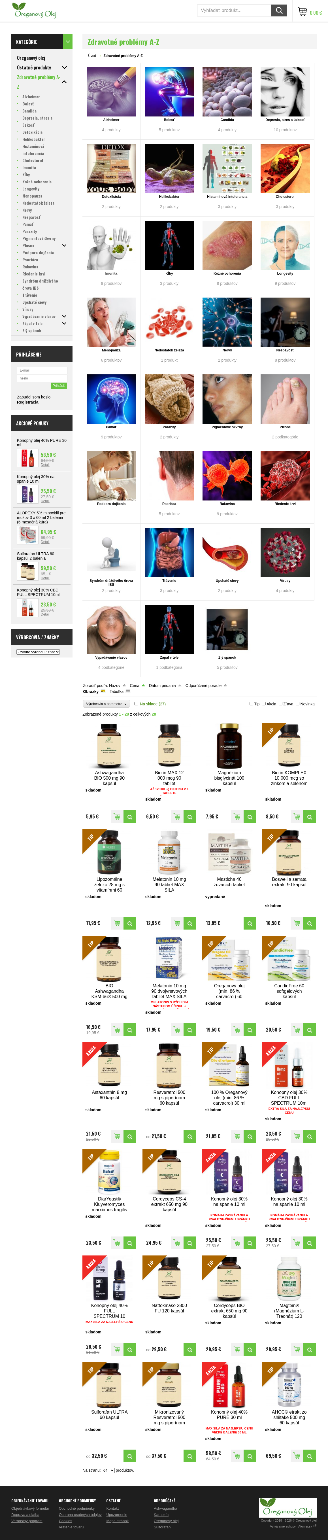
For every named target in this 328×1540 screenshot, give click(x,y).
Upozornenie (116, 1515)
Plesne (285, 427)
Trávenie (169, 581)
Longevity (285, 273)
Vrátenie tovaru (71, 1527)
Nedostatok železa (169, 350)
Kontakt (112, 1508)
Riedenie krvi (285, 504)
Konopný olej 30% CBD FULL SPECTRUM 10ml (38, 592)
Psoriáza (169, 504)
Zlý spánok (227, 657)
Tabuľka (116, 691)
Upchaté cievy (227, 581)
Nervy (227, 350)
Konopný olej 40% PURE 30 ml (42, 442)
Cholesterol (285, 197)
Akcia (271, 704)
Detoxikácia (111, 197)
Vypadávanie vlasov (111, 657)
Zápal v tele (169, 657)
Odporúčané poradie (204, 685)
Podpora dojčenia (111, 504)
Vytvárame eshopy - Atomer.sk (293, 1526)
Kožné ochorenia (227, 273)
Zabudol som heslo (33, 397)
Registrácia (27, 402)
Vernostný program (26, 1521)
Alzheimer (111, 120)
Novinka (307, 704)
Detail (45, 465)
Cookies (65, 1521)
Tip (256, 704)
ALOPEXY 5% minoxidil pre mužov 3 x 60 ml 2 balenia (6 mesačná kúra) (41, 517)
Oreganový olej (166, 1521)
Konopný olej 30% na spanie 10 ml (35, 478)
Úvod (92, 56)
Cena (134, 685)
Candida (227, 120)
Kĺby (169, 273)
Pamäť (111, 427)
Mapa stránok (117, 1521)
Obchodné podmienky (77, 1508)
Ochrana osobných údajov (80, 1515)
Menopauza (111, 350)
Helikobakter (169, 197)
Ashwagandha (165, 1508)
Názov (114, 685)
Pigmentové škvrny (227, 427)
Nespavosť (285, 350)
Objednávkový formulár (30, 1508)
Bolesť (169, 120)
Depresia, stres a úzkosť (285, 120)
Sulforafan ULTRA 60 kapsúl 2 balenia (35, 556)
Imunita (111, 273)
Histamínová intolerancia (227, 197)
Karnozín (161, 1515)
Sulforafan (162, 1527)
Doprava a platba (25, 1515)
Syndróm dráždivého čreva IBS (111, 583)
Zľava (288, 704)
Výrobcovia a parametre (106, 704)
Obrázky (91, 691)
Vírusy (285, 581)
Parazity (169, 427)
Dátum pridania (162, 685)
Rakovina (227, 504)
